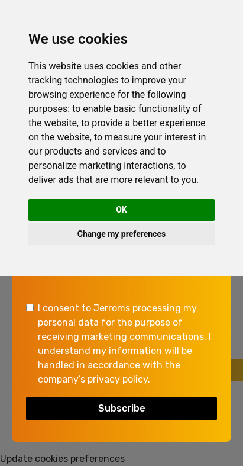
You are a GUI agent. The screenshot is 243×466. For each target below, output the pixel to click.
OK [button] (121, 209)
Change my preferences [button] (121, 234)
